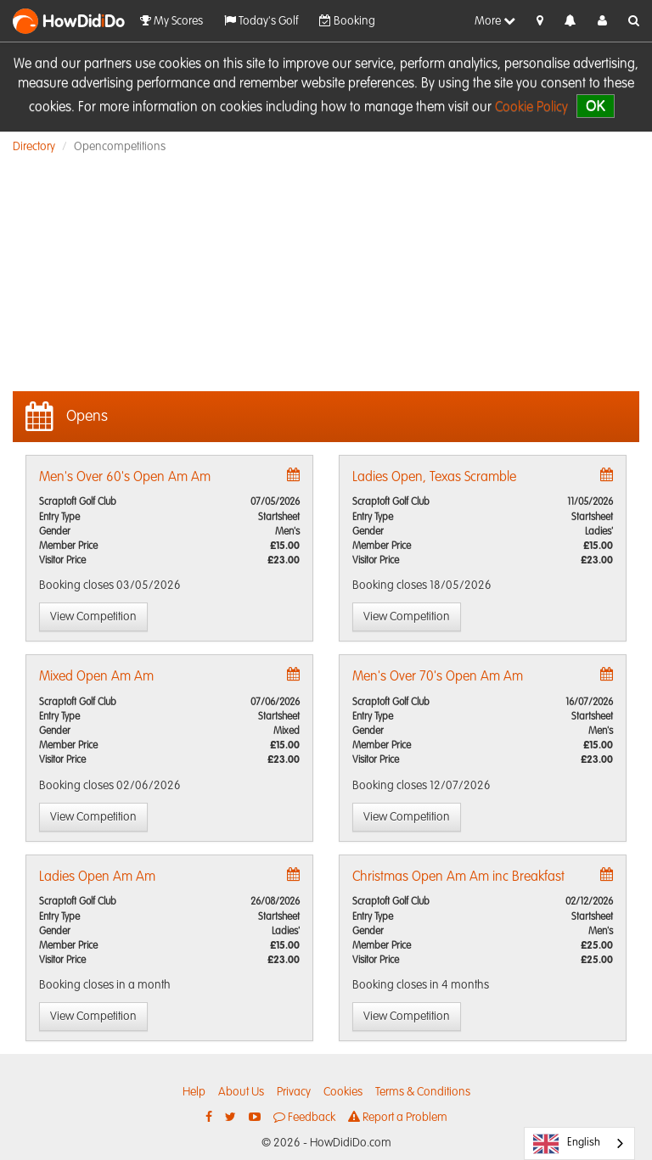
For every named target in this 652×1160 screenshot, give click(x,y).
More (495, 20)
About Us (241, 1092)
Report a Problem (397, 1117)
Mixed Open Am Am (96, 677)
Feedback (304, 1117)
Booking (347, 20)
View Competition (93, 617)
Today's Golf (261, 20)
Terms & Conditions (422, 1092)
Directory (34, 147)
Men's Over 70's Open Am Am (437, 677)
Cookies (343, 1092)
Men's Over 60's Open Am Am (125, 478)
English (566, 1144)
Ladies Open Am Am (97, 877)
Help (194, 1092)
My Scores (171, 20)
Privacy (294, 1092)
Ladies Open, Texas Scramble (434, 478)
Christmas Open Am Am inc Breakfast (458, 877)
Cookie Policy (531, 108)
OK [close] (595, 105)
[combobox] (579, 1143)
